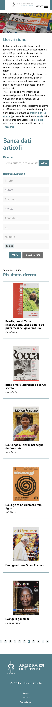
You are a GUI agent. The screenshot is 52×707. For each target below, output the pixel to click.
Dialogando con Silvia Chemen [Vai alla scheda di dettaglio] (24, 565)
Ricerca (8, 157)
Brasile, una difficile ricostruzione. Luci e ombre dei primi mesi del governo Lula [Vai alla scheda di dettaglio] (25, 324)
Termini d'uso (26, 702)
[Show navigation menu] (41, 6)
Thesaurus (8, 126)
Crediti (26, 693)
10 (38, 641)
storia (40, 116)
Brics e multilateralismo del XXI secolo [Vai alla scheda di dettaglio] (25, 386)
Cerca (44, 163)
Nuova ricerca (33, 255)
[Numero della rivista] (26, 236)
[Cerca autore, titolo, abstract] (26, 163)
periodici (38, 119)
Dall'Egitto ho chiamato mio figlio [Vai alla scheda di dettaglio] (23, 506)
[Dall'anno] (26, 218)
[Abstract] (26, 199)
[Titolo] (26, 180)
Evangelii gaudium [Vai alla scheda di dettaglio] (17, 619)
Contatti (26, 697)
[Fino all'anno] (26, 227)
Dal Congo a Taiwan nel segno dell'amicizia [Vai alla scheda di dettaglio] (24, 446)
